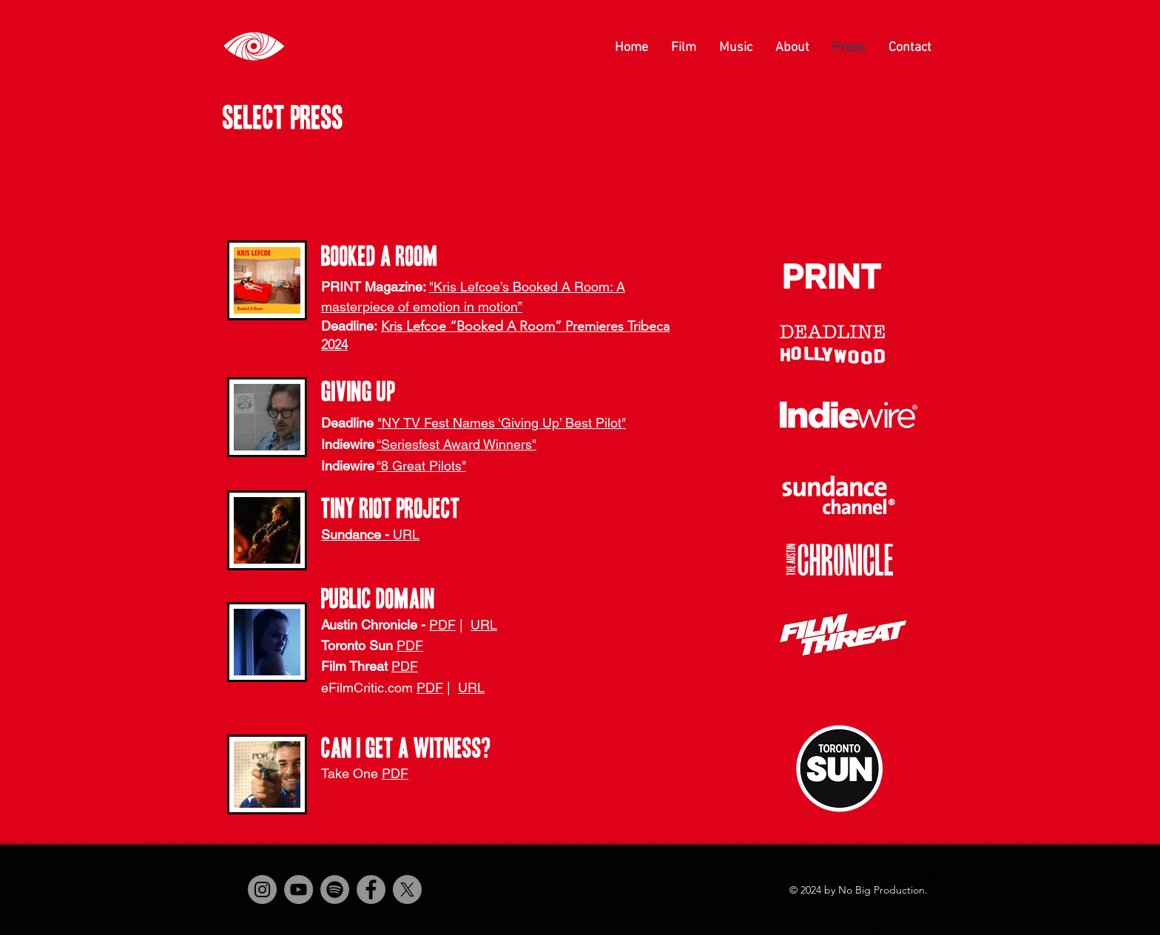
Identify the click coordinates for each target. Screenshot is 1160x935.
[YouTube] (298, 889)
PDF (442, 624)
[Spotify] (334, 889)
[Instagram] (262, 889)
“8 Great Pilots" (421, 465)
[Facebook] (371, 889)
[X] (407, 889)
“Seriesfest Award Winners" (456, 444)
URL (484, 624)
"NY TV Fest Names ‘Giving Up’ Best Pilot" (501, 423)
